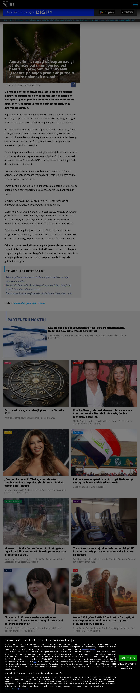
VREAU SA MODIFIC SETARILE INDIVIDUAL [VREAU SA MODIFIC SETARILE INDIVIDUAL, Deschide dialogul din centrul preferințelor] (127, 666)
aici (35, 661)
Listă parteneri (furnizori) (16, 689)
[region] (70, 664)
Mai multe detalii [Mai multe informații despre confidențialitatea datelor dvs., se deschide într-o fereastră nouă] (88, 649)
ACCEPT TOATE (128, 658)
